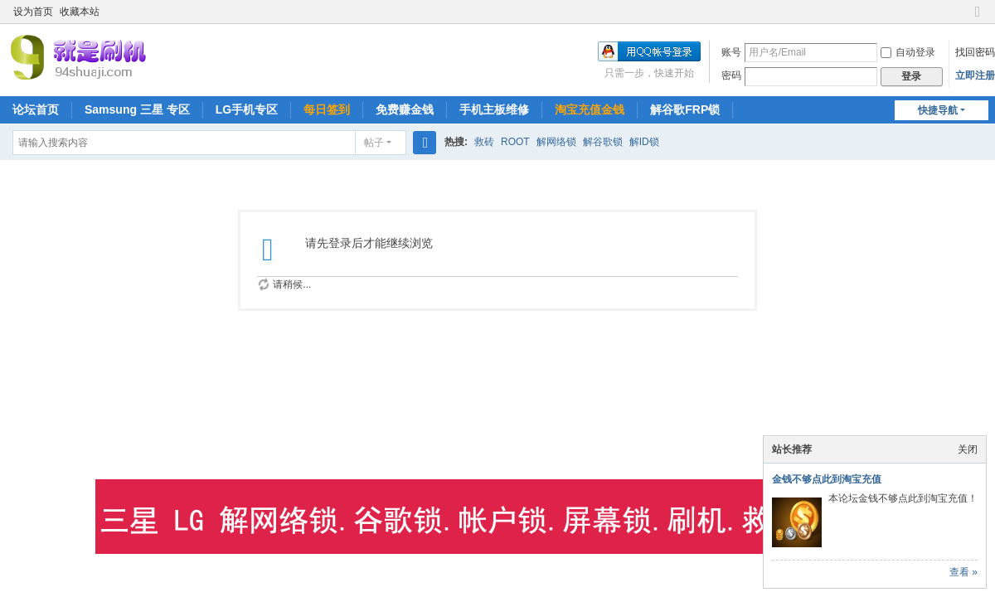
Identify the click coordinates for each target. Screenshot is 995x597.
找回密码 (975, 52)
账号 (731, 52)
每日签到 (326, 109)
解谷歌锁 (603, 142)
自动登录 (908, 52)
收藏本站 (80, 11)
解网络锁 (556, 142)
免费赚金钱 (405, 109)
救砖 (484, 142)
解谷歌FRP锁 (685, 109)
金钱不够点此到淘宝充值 (826, 479)
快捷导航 (938, 110)
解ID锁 (644, 142)
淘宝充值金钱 (589, 109)
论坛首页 (35, 109)
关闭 (968, 449)
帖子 (374, 142)
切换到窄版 (977, 18)
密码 (731, 75)
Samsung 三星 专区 (137, 109)
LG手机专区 (247, 109)
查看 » (963, 572)
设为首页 (33, 11)
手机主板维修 (494, 109)
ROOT (515, 142)
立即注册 (975, 75)
